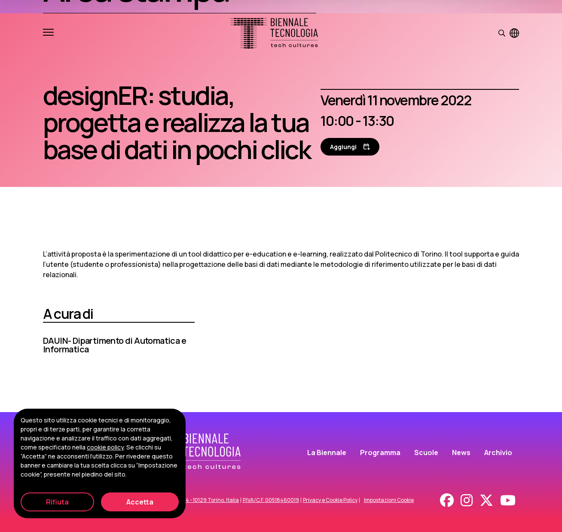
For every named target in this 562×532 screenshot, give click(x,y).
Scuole (426, 452)
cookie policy (105, 447)
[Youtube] (508, 500)
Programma (380, 452)
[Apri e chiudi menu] (48, 33)
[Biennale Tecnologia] (274, 33)
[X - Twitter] (486, 500)
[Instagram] (466, 500)
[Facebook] (447, 500)
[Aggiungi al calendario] (350, 147)
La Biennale (326, 452)
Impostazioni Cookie (389, 500)
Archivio (498, 452)
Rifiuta (57, 502)
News (461, 452)
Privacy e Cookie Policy (330, 500)
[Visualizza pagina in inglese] (514, 33)
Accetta (139, 502)
